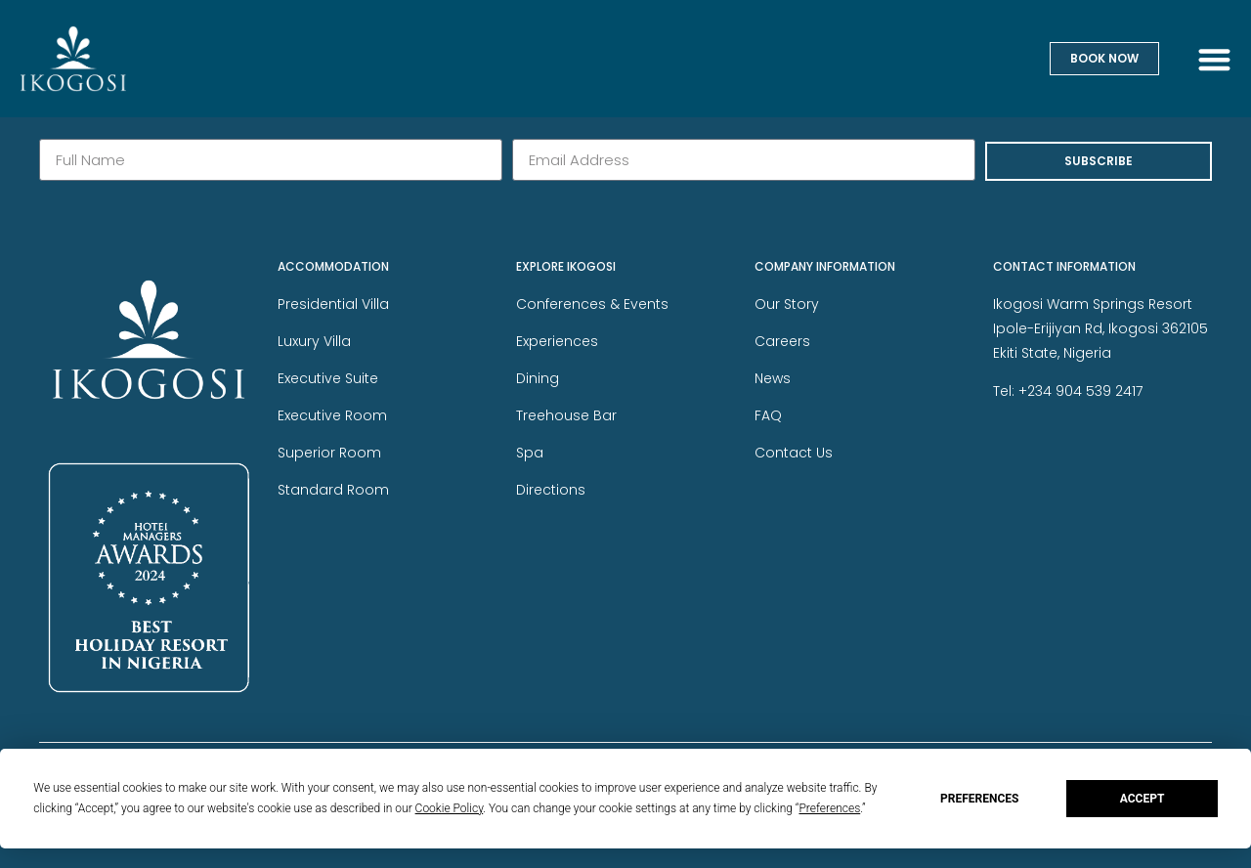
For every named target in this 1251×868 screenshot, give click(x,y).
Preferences (979, 798)
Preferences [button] (829, 808)
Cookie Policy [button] (449, 808)
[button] (1214, 59)
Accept (1142, 798)
